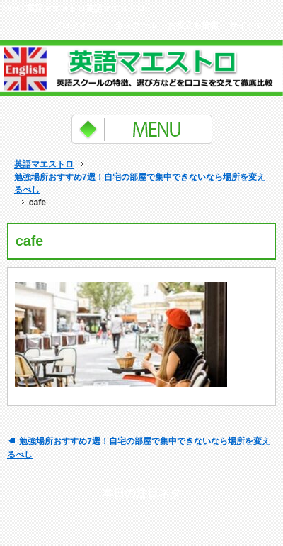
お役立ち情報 (193, 25)
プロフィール (78, 25)
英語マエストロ (44, 164)
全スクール (136, 25)
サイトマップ (254, 25)
